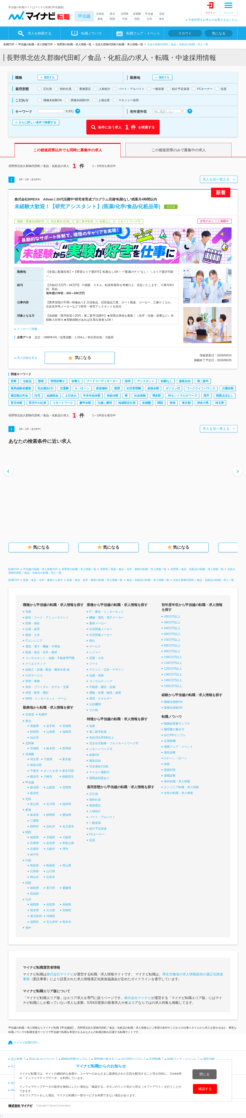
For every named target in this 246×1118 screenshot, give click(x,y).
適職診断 (170, 775)
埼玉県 (219, 403)
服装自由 (185, 381)
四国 (137, 18)
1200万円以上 (173, 668)
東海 (100, 18)
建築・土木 (32, 635)
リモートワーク (63, 403)
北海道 (100, 13)
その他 (93, 710)
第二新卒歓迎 (98, 731)
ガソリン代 (172, 388)
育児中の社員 (37, 403)
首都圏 (137, 13)
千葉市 (34, 770)
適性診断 (170, 752)
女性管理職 (133, 388)
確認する (205, 1089)
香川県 (50, 888)
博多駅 (156, 395)
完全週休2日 (45, 388)
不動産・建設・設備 (102, 687)
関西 (112, 18)
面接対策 (170, 770)
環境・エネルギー (100, 698)
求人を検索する (39, 33)
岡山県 (66, 865)
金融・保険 (96, 675)
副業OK (94, 755)
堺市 (65, 849)
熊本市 (66, 922)
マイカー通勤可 (99, 772)
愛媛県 (66, 888)
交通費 (64, 388)
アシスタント (145, 381)
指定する (49, 77)
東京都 (186, 403)
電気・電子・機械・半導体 (42, 646)
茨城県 (34, 748)
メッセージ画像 (27, 329)
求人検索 (16, 1059)
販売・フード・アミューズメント (47, 617)
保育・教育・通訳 (36, 692)
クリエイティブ (35, 663)
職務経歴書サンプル (177, 723)
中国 (124, 18)
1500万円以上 (173, 686)
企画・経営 (32, 629)
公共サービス (34, 675)
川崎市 (48, 776)
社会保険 (140, 395)
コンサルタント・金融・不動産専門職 (50, 658)
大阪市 (50, 849)
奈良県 (50, 843)
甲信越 (84, 16)
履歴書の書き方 (174, 729)
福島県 (66, 731)
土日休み (70, 395)
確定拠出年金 (19, 395)
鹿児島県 (36, 916)
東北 (112, 13)
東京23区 (68, 770)
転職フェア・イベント (143, 33)
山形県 (50, 731)
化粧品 (27, 381)
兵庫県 (34, 843)
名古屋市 (68, 826)
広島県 (34, 871)
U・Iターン (82, 388)
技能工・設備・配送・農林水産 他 (47, 669)
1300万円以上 (173, 674)
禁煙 (117, 388)
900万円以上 (172, 651)
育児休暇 (16, 403)
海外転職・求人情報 (177, 781)
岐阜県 (34, 815)
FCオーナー (97, 834)
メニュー (228, 12)
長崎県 (66, 904)
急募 (92, 726)
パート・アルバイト (102, 817)
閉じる (204, 1074)
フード (93, 663)
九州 (149, 18)
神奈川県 (203, 403)
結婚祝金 (52, 395)
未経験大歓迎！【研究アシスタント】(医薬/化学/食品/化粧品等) (87, 206)
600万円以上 (172, 634)
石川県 (50, 804)
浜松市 (50, 826)
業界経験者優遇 (21, 388)
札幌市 (43, 714)
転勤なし (166, 381)
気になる (219, 33)
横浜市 (34, 776)
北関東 (125, 13)
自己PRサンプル (174, 735)
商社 (92, 640)
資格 (167, 764)
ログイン (210, 12)
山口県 (50, 871)
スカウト (185, 33)
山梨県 (50, 787)
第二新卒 (203, 381)
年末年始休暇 (91, 395)
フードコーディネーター (102, 381)
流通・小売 (96, 658)
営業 (13, 381)
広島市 (50, 877)
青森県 (34, 726)
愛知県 (66, 815)
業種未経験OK (173, 707)
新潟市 (34, 793)
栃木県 (50, 748)
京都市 (34, 849)
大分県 (50, 910)
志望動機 (170, 741)
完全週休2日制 (98, 766)
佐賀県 (50, 904)
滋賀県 (34, 837)
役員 (92, 840)
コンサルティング (100, 681)
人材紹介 (95, 811)
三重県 (34, 820)
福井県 (66, 804)
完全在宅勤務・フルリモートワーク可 (113, 743)
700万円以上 (172, 639)
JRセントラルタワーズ (182, 395)
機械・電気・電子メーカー (106, 617)
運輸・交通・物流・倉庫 (105, 692)
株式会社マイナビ (60, 974)
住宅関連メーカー (100, 629)
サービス (95, 646)
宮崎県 (66, 910)
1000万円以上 (173, 657)
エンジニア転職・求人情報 (181, 787)
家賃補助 (102, 388)
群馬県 (66, 748)
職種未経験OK (173, 702)
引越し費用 (104, 403)
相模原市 (68, 776)
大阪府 (66, 837)
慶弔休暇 (85, 403)
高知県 (34, 893)
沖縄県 (50, 916)
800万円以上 (172, 645)
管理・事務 (32, 681)
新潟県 (34, 787)
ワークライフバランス (200, 388)
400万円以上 (172, 622)
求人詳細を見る (27, 357)
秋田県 (34, 731)
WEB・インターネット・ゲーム (46, 698)
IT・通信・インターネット (106, 611)
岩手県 (50, 726)
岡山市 (34, 877)
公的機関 (95, 704)
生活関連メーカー (100, 635)
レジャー (95, 652)
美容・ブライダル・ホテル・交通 (47, 687)
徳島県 (34, 888)
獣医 (41, 381)
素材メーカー (98, 623)
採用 (127, 381)
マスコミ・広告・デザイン (106, 669)
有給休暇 (112, 395)
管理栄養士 (57, 381)
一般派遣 (95, 823)
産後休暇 (153, 388)
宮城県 (66, 726)
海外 (161, 18)
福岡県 (34, 904)
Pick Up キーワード (42, 1059)
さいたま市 (51, 770)
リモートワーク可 (100, 749)
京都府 (50, 837)
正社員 (93, 794)
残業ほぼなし (224, 395)
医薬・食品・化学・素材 (41, 652)
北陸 (161, 13)
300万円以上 (172, 616)
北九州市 (52, 922)
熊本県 (34, 910)
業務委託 (95, 805)
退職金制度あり (99, 778)
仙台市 (34, 737)
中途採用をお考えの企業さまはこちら (213, 19)
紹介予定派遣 (98, 828)
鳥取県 (34, 865)
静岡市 (34, 826)
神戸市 (34, 854)
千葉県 (48, 759)
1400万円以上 (173, 680)
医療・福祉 (32, 623)
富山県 (34, 804)
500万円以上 (172, 628)
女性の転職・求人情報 (178, 793)
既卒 (206, 395)
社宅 (37, 395)
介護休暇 (227, 388)
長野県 (66, 787)
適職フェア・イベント (178, 746)
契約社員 (95, 799)
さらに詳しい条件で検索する (37, 122)
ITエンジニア (33, 640)
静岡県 (50, 815)
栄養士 (75, 381)
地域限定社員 (127, 403)
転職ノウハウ (91, 33)
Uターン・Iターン (175, 758)
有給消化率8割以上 (101, 737)
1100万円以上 (173, 663)
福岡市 (34, 922)
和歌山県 (68, 843)
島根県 (50, 865)
